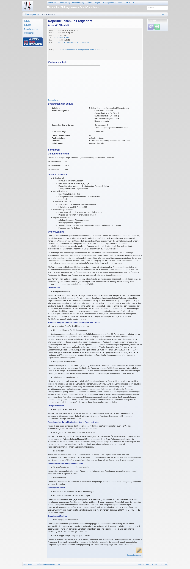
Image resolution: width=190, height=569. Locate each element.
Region (97, 3)
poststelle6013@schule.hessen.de (73, 43)
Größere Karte (53, 100)
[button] (128, 2)
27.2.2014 (163, 564)
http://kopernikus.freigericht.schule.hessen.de (83, 50)
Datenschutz (38, 564)
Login (163, 14)
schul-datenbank (49, 14)
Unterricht (52, 3)
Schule (89, 3)
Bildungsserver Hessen (147, 564)
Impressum (27, 564)
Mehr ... (121, 3)
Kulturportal (29, 33)
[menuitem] (33, 21)
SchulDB (27, 25)
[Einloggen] (157, 27)
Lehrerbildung (64, 3)
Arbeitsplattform (109, 3)
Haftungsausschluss (51, 564)
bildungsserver (32, 14)
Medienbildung (78, 3)
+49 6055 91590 (61, 38)
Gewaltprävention (31, 29)
